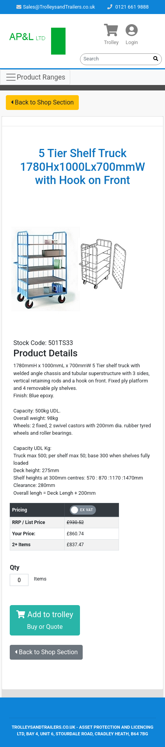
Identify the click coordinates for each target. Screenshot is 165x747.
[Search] (115, 58)
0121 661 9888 (132, 7)
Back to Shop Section (42, 102)
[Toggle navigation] (35, 77)
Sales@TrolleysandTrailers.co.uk (55, 7)
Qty (15, 567)
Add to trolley (44, 620)
